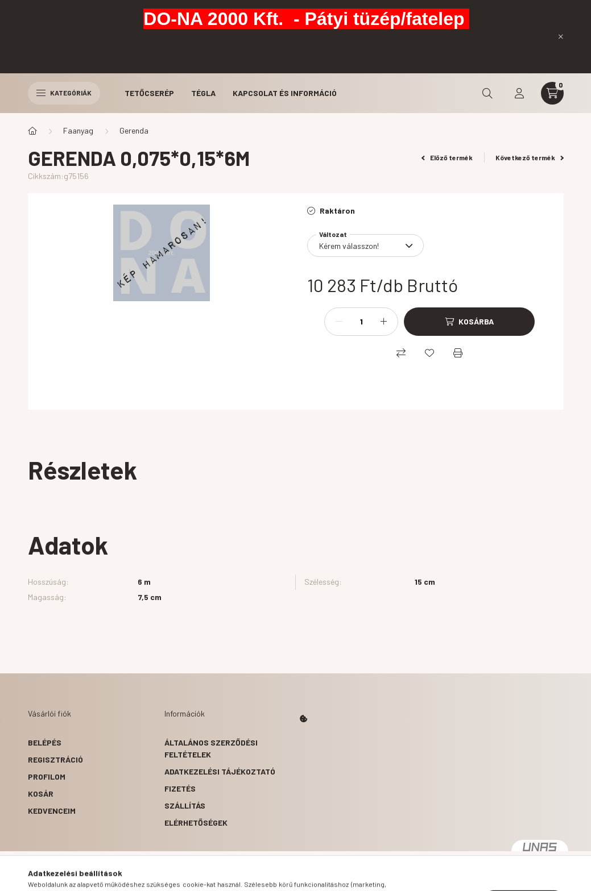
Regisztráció (55, 759)
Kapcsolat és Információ (285, 93)
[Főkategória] (32, 130)
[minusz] (339, 321)
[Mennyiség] (361, 321)
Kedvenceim (52, 810)
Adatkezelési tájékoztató (219, 771)
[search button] (487, 93)
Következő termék (529, 157)
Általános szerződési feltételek (211, 748)
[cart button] (552, 93)
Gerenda (133, 130)
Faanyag (78, 130)
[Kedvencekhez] (429, 353)
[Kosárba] (469, 321)
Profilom (46, 776)
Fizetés (180, 788)
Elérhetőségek (196, 822)
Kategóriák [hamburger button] (64, 93)
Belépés (44, 742)
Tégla (203, 93)
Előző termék (447, 157)
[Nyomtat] (458, 353)
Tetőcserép (149, 93)
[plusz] (383, 321)
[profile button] (519, 93)
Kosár (40, 793)
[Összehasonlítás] (401, 353)
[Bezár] (560, 36)
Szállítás (184, 805)
